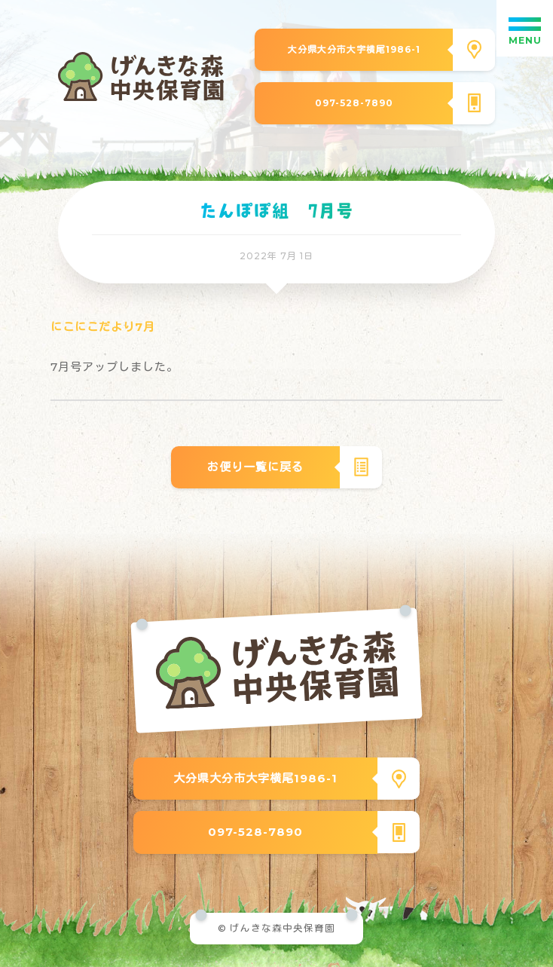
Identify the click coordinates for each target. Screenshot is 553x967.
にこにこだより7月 (102, 327)
